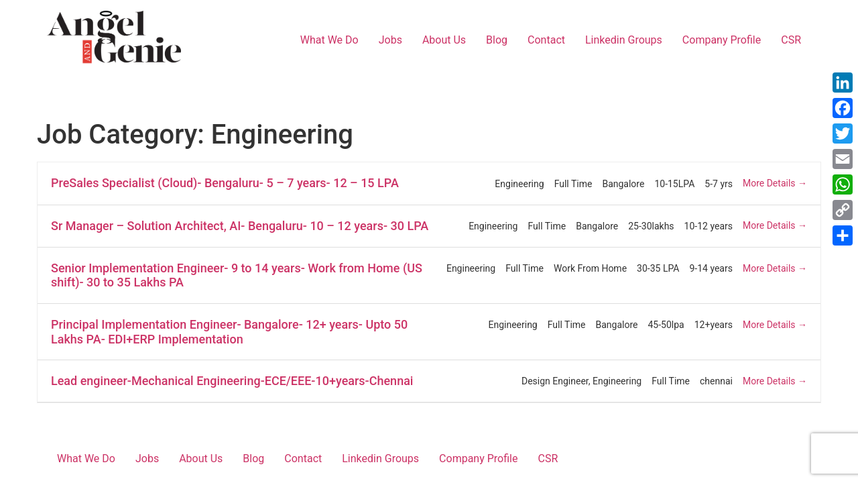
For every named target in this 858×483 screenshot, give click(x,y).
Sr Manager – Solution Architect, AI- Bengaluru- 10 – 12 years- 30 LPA (239, 226)
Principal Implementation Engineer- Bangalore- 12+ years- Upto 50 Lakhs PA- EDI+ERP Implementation (229, 331)
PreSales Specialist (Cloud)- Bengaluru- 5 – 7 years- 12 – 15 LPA (225, 183)
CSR (791, 40)
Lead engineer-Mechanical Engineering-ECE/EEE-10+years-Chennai (232, 381)
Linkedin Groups (623, 40)
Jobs (390, 40)
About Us (444, 40)
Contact (546, 40)
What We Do (329, 40)
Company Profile (721, 40)
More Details (775, 183)
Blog (496, 40)
